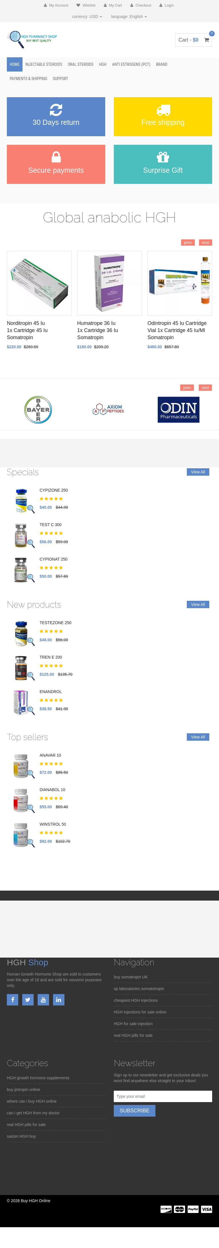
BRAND (161, 64)
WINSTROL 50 (53, 824)
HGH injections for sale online (140, 1012)
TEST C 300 (51, 524)
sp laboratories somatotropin (139, 988)
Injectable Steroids (43, 64)
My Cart (113, 5)
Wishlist (85, 5)
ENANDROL (51, 691)
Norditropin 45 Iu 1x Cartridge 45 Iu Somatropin (27, 330)
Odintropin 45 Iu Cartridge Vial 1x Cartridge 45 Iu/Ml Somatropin (176, 330)
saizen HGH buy (21, 1136)
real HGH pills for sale (133, 1035)
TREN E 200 (51, 657)
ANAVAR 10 (50, 755)
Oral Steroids (81, 64)
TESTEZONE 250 (55, 622)
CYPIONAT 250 (54, 559)
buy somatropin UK (131, 977)
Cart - (194, 40)
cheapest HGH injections (136, 1000)
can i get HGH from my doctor (33, 1113)
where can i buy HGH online (31, 1101)
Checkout (140, 5)
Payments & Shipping (28, 78)
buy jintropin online (23, 1089)
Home (15, 64)
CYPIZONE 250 (54, 490)
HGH (103, 64)
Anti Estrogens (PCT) (131, 64)
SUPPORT (60, 78)
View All (198, 472)
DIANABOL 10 (52, 789)
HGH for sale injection (133, 1023)
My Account (56, 5)
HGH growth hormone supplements (38, 1078)
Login (166, 5)
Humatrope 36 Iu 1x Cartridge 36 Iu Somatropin (97, 330)
